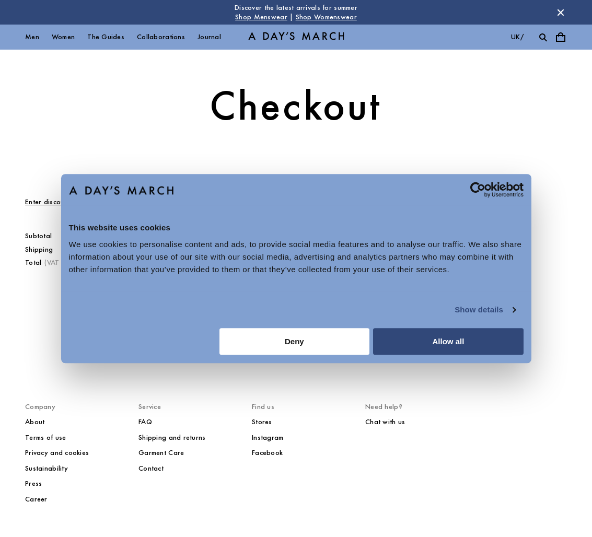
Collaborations (161, 36)
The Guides (105, 36)
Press (33, 483)
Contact (151, 468)
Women (63, 36)
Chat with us (385, 421)
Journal (209, 36)
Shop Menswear (261, 17)
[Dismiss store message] (561, 12)
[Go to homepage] (296, 37)
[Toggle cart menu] (561, 37)
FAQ (145, 421)
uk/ (517, 36)
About (34, 421)
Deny (294, 341)
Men (32, 36)
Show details (479, 309)
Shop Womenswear (326, 17)
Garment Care (161, 452)
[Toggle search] (543, 37)
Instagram (268, 437)
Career (36, 499)
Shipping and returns (172, 437)
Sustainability (46, 468)
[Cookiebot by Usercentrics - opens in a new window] (478, 189)
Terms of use (45, 437)
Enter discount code (56, 201)
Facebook (267, 452)
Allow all (449, 341)
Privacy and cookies (57, 452)
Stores (262, 421)
